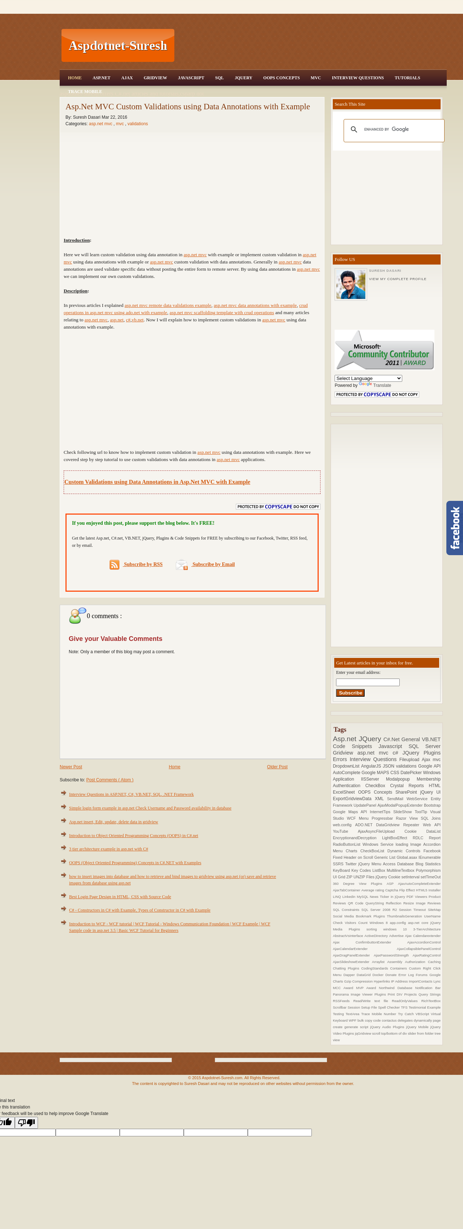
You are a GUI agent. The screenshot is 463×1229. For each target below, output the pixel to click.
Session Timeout (413, 910)
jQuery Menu (370, 864)
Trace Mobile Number (379, 1014)
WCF (353, 818)
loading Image (409, 844)
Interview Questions (358, 77)
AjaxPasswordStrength (393, 955)
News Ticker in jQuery (388, 897)
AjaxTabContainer (347, 890)
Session (354, 1007)
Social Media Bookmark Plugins (360, 916)
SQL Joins (431, 818)
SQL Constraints (347, 910)
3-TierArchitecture (427, 929)
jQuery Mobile (418, 1027)
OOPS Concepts (281, 77)
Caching (434, 962)
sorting (374, 929)
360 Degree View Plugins (360, 884)
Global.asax (407, 857)
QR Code (356, 903)
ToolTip (422, 812)
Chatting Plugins (347, 968)
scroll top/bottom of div (390, 1033)
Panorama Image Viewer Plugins (360, 994)
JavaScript (191, 77)
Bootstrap (432, 805)
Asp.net (346, 739)
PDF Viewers (418, 897)
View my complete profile (397, 279)
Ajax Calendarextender (423, 936)
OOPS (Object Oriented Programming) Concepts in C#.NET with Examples (135, 862)
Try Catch (407, 1014)
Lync (437, 981)
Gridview (155, 77)
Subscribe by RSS (136, 565)
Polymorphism (428, 870)
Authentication (349, 785)
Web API (432, 825)
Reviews (434, 903)
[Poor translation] (26, 1123)
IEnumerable (430, 857)
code (377, 1020)
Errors (341, 759)
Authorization (416, 962)
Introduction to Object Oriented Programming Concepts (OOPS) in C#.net (133, 835)
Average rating (373, 890)
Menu (365, 818)
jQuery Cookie (388, 877)
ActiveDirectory (377, 936)
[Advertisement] (311, 45)
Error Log (407, 975)
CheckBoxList (373, 851)
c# (397, 753)
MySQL (363, 897)
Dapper (350, 975)
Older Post (277, 766)
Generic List (385, 857)
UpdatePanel (366, 805)
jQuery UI (430, 792)
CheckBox (377, 785)
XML (381, 798)
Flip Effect (407, 890)
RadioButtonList (347, 844)
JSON (389, 766)
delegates (405, 1020)
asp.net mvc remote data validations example (167, 305)
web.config (344, 825)
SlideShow (404, 812)
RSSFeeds (343, 1001)
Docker (379, 975)
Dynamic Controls (405, 851)
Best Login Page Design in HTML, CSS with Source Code (120, 896)
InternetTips (382, 812)
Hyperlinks (382, 981)
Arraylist (379, 962)
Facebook (432, 851)
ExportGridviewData (354, 798)
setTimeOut (431, 877)
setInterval (411, 877)
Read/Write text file (372, 1001)
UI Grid (339, 877)
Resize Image (415, 903)
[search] (393, 129)
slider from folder (421, 1033)
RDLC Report (427, 838)
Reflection (394, 903)
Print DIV (396, 994)
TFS (404, 1007)
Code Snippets (355, 746)
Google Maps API (351, 812)
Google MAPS (376, 772)
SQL (219, 77)
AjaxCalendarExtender (365, 949)
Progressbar (383, 818)
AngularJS (372, 766)
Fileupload (410, 759)
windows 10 (398, 929)
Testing (339, 1014)
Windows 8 (380, 923)
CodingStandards (375, 968)
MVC (316, 77)
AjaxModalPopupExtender (401, 805)
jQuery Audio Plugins (388, 1027)
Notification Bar (428, 988)
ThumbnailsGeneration (405, 916)
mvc (120, 123)
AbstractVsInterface (348, 936)
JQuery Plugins (422, 753)
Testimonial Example (425, 1007)
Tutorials (407, 77)
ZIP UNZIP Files (360, 877)
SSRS (339, 864)
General (412, 739)
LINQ (337, 897)
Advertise (397, 936)
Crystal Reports (409, 785)
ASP (392, 884)
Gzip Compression (359, 981)
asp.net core (419, 923)
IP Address (400, 981)
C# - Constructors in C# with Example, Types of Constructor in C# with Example (140, 910)
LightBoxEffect (397, 838)
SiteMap (434, 910)
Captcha (392, 890)
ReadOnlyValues (406, 1001)
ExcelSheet (345, 792)
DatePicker (411, 772)
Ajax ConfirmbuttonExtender (370, 942)
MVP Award (367, 988)
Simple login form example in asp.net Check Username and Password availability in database (150, 808)
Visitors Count (357, 923)
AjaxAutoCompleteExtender (419, 884)
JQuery (243, 77)
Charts (353, 851)
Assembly (396, 962)
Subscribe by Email (205, 564)
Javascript (394, 746)
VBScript (423, 1014)
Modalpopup (401, 779)
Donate (391, 975)
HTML (435, 785)
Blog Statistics (428, 864)
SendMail (397, 799)
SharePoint (407, 792)
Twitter (351, 864)
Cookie (415, 831)
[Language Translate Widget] (368, 378)
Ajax (127, 77)
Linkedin (350, 897)
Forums (422, 975)
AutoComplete (347, 772)
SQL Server (424, 746)
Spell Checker (389, 1007)
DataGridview (389, 825)
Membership (429, 779)
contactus (390, 1020)
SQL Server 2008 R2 (380, 910)
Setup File (369, 1007)
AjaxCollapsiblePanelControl (419, 949)
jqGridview (363, 1033)
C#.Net (392, 739)
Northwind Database (397, 988)
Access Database (399, 864)
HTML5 (422, 890)
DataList (433, 831)
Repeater (413, 825)
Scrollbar (340, 1007)
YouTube (345, 831)
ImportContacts (421, 981)
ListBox (379, 870)
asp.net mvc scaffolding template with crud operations (222, 312)
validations (137, 123)
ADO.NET (365, 825)
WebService (419, 799)
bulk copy (365, 1020)
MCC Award (344, 988)
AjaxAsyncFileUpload (381, 831)
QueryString (375, 903)
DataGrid (365, 975)
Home (75, 77)
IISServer (373, 779)
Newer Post (71, 766)
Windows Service (378, 844)
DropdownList (347, 766)
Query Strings (430, 994)
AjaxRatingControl (427, 955)
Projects (411, 994)
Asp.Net (101, 77)
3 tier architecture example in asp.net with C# (108, 849)
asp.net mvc (101, 123)
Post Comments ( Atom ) (109, 779)
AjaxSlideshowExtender (352, 962)
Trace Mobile (85, 91)
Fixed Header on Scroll (353, 857)
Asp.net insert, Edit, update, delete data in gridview (113, 821)
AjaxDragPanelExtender (353, 955)
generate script (357, 1027)
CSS (395, 772)
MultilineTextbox (401, 870)
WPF (353, 1020)
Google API (429, 766)
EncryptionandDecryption (357, 838)
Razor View (408, 818)
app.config (399, 923)
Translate (375, 385)
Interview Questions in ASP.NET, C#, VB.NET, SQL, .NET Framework (131, 794)
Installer (435, 890)
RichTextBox (431, 1001)
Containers (399, 968)
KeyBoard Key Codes (352, 870)
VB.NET (431, 739)
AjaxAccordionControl (424, 942)
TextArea (353, 1014)
